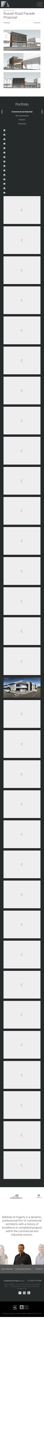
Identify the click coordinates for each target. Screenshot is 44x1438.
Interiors (22, 120)
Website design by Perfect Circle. (32, 1313)
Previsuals (7, 23)
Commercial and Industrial (22, 112)
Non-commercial (22, 116)
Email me (39, 1269)
